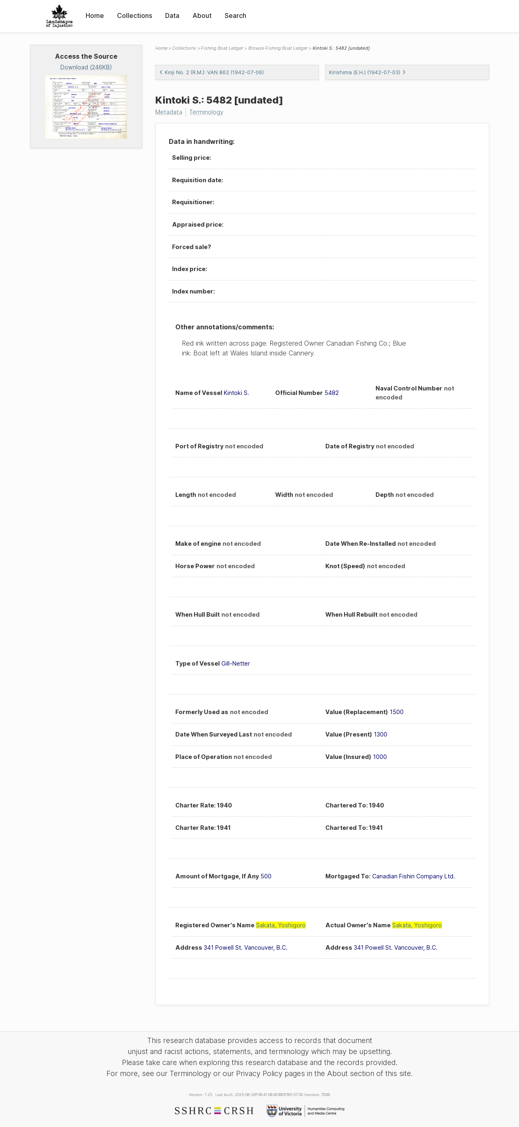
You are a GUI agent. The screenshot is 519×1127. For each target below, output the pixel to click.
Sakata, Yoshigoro (281, 925)
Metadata (168, 111)
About (202, 15)
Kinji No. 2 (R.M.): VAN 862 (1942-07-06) (211, 72)
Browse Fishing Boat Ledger (278, 48)
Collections (134, 15)
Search (235, 15)
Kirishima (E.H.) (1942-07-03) (367, 72)
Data (172, 15)
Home (95, 15)
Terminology (206, 111)
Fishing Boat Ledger (222, 48)
